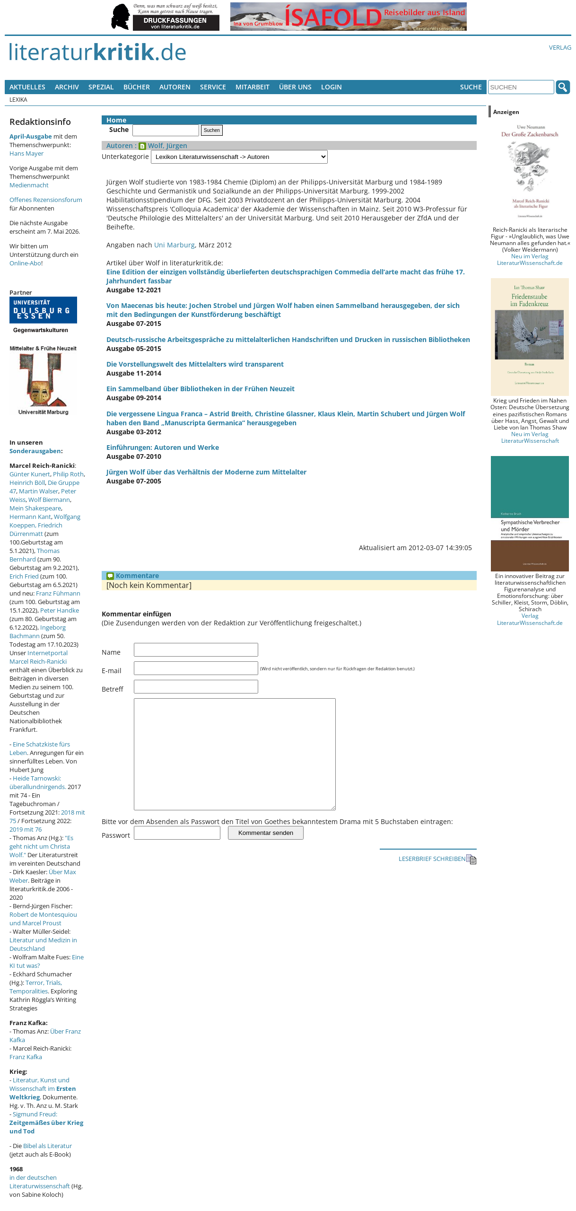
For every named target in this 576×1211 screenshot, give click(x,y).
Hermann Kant (30, 516)
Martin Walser (38, 491)
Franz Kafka (25, 1057)
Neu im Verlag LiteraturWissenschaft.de (530, 259)
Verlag (560, 47)
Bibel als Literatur (47, 1145)
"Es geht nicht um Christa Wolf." (41, 846)
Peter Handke (59, 610)
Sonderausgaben (35, 451)
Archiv (67, 86)
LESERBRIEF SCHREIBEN (438, 880)
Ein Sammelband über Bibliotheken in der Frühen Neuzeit (200, 388)
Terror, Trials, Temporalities (35, 986)
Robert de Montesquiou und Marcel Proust (43, 918)
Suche (471, 86)
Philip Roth (68, 474)
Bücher (136, 86)
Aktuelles (27, 86)
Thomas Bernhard (34, 554)
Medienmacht (29, 185)
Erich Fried (24, 576)
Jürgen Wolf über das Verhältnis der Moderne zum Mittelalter (206, 471)
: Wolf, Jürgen (160, 145)
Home (116, 119)
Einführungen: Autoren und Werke (162, 447)
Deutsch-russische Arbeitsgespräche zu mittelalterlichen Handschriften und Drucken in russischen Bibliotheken (288, 339)
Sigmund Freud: (46, 1122)
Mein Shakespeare (35, 508)
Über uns (295, 86)
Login (331, 86)
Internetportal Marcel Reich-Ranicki (38, 657)
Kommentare (132, 575)
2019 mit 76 (25, 829)
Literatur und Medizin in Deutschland (43, 944)
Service (213, 86)
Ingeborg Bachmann (37, 631)
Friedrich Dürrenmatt (35, 529)
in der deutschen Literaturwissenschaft (39, 1181)
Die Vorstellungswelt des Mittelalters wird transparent (195, 364)
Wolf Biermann (49, 499)
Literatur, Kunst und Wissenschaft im (42, 1088)
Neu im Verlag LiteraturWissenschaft (530, 437)
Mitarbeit (253, 86)
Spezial (101, 86)
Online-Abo (25, 263)
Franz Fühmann (58, 593)
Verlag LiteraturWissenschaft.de (530, 619)
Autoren (175, 86)
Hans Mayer (26, 153)
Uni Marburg (174, 244)
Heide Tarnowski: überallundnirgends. (37, 782)
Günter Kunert (29, 474)
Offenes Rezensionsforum (45, 199)
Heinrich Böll (27, 482)
